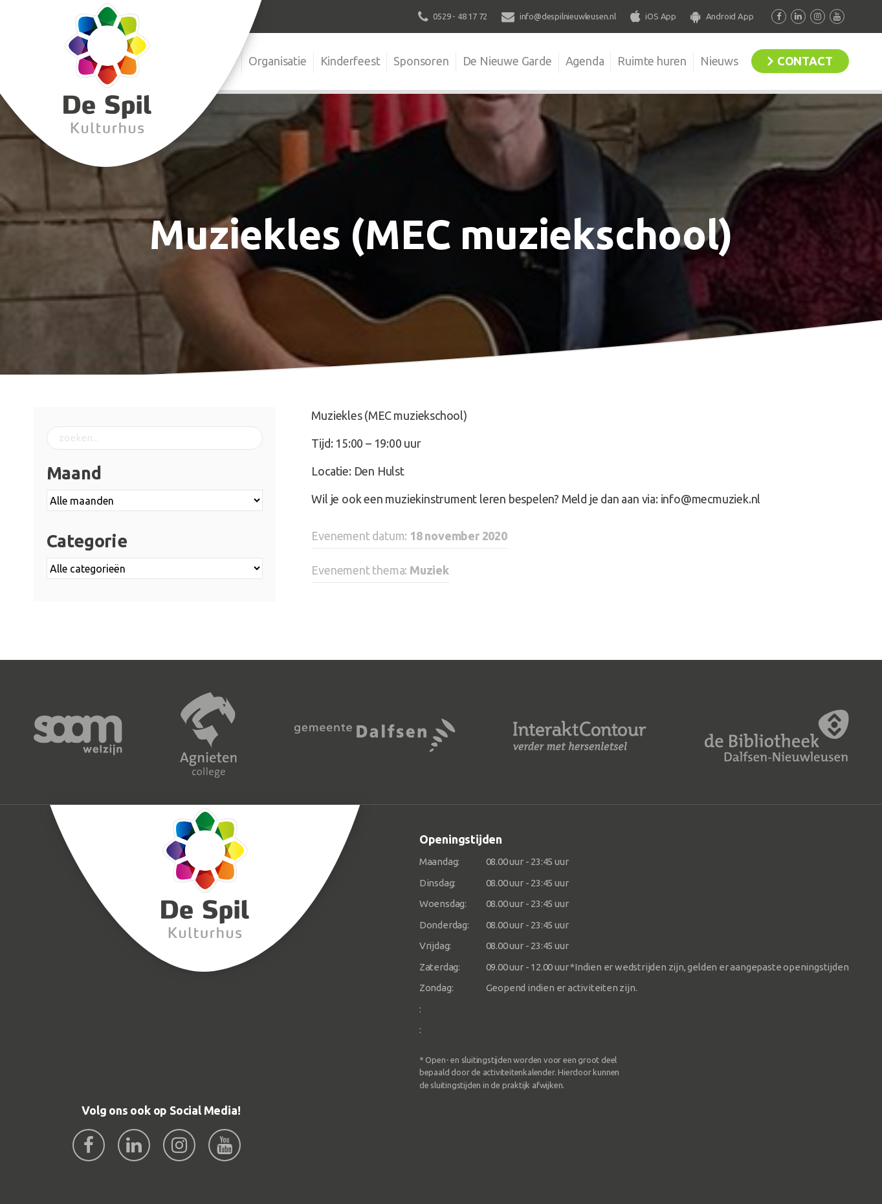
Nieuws (719, 60)
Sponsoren (420, 60)
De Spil (209, 60)
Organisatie (277, 60)
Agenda (585, 60)
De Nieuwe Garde (507, 60)
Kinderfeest (350, 60)
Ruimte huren (652, 60)
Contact (805, 60)
